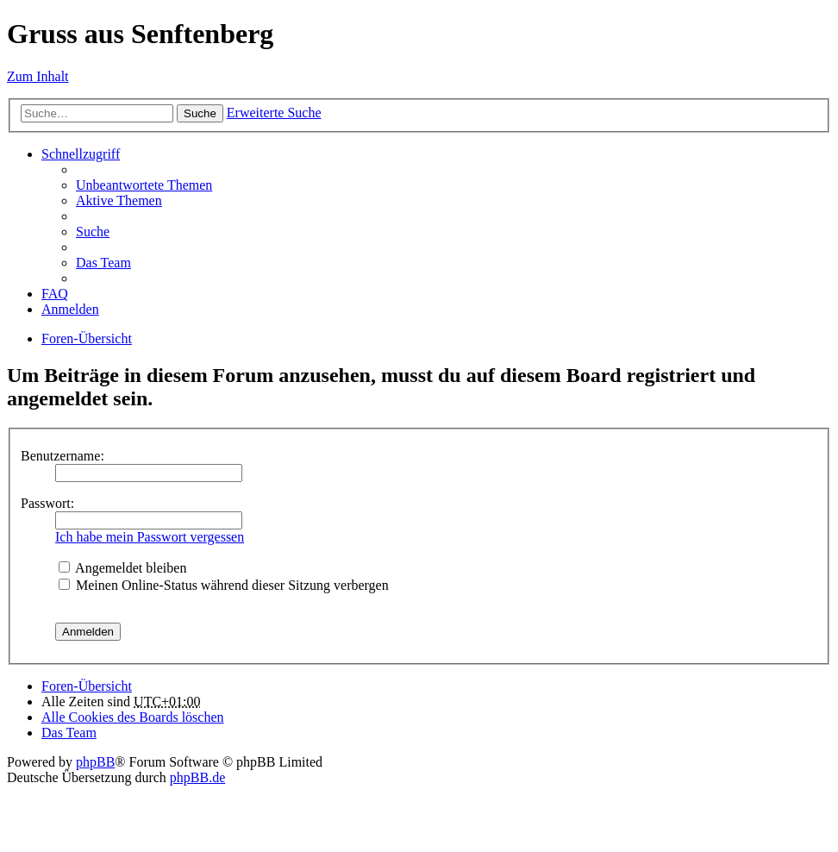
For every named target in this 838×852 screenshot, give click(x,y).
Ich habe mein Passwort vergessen (149, 536)
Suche (200, 113)
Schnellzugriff (80, 154)
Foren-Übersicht (86, 338)
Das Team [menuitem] (103, 262)
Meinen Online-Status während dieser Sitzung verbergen (224, 585)
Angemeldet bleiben (122, 568)
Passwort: (47, 503)
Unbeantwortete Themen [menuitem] (144, 185)
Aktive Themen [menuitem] (119, 200)
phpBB (95, 762)
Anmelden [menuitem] (70, 309)
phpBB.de (197, 777)
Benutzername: (62, 455)
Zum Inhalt (38, 76)
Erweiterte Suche (274, 112)
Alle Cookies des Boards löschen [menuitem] (132, 717)
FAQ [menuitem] (54, 293)
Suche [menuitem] (92, 231)
